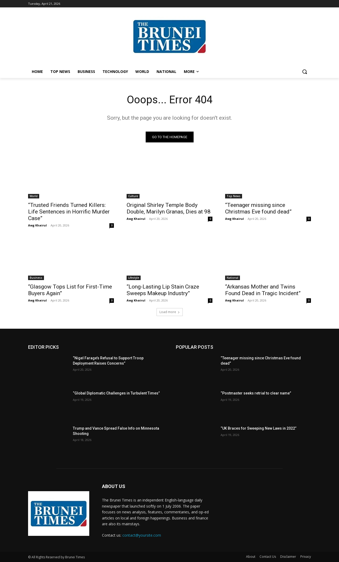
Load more (169, 312)
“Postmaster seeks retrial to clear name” (256, 393)
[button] (304, 71)
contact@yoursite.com (141, 535)
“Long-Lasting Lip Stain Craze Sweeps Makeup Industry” (163, 290)
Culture (133, 196)
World (34, 196)
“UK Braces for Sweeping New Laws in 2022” (258, 428)
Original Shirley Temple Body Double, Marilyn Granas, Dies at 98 (169, 208)
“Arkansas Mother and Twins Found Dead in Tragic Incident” (263, 290)
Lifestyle (133, 278)
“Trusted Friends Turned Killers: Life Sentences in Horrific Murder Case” (69, 211)
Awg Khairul (37, 225)
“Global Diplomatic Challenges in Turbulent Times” (116, 393)
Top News (233, 196)
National (232, 278)
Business (36, 278)
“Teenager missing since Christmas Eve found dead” (258, 208)
